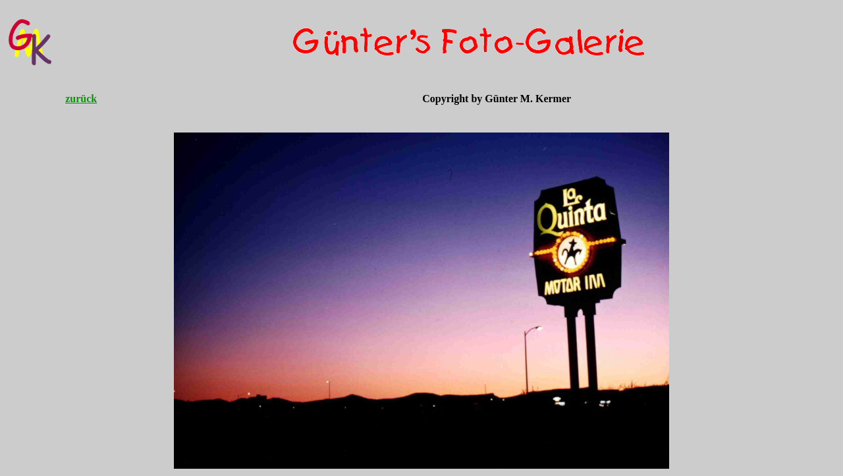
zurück (81, 98)
